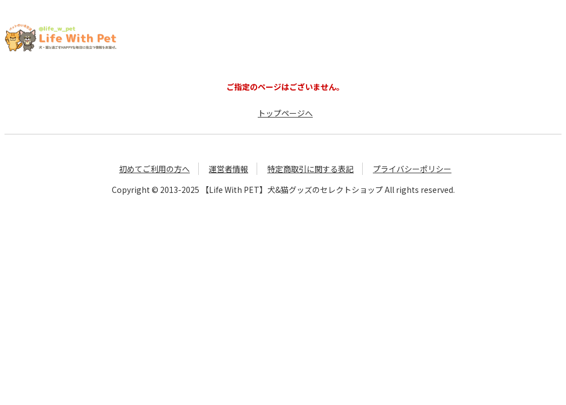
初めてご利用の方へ (154, 168)
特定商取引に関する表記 (310, 168)
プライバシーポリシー (412, 168)
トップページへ (285, 113)
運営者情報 (228, 168)
